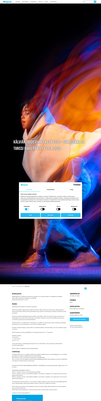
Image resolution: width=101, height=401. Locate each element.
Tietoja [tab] (71, 189)
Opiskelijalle (25, 1)
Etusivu (13, 286)
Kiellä (30, 215)
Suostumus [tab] (29, 189)
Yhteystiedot (53, 1)
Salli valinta (50, 215)
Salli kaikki (70, 215)
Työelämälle (33, 1)
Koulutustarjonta (20, 286)
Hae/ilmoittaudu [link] (79, 319)
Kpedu (46, 1)
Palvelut (41, 1)
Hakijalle (18, 1)
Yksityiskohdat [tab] (50, 189)
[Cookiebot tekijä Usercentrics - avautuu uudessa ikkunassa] (74, 185)
